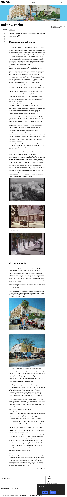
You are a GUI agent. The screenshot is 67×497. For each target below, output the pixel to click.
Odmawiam (45, 492)
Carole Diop (12, 29)
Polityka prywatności (59, 490)
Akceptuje (52, 492)
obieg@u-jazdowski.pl (28, 477)
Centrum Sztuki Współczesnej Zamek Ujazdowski (30, 495)
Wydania (32, 2)
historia (48, 476)
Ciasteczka (41, 486)
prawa (48, 480)
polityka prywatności (52, 483)
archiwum (49, 478)
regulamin (49, 481)
